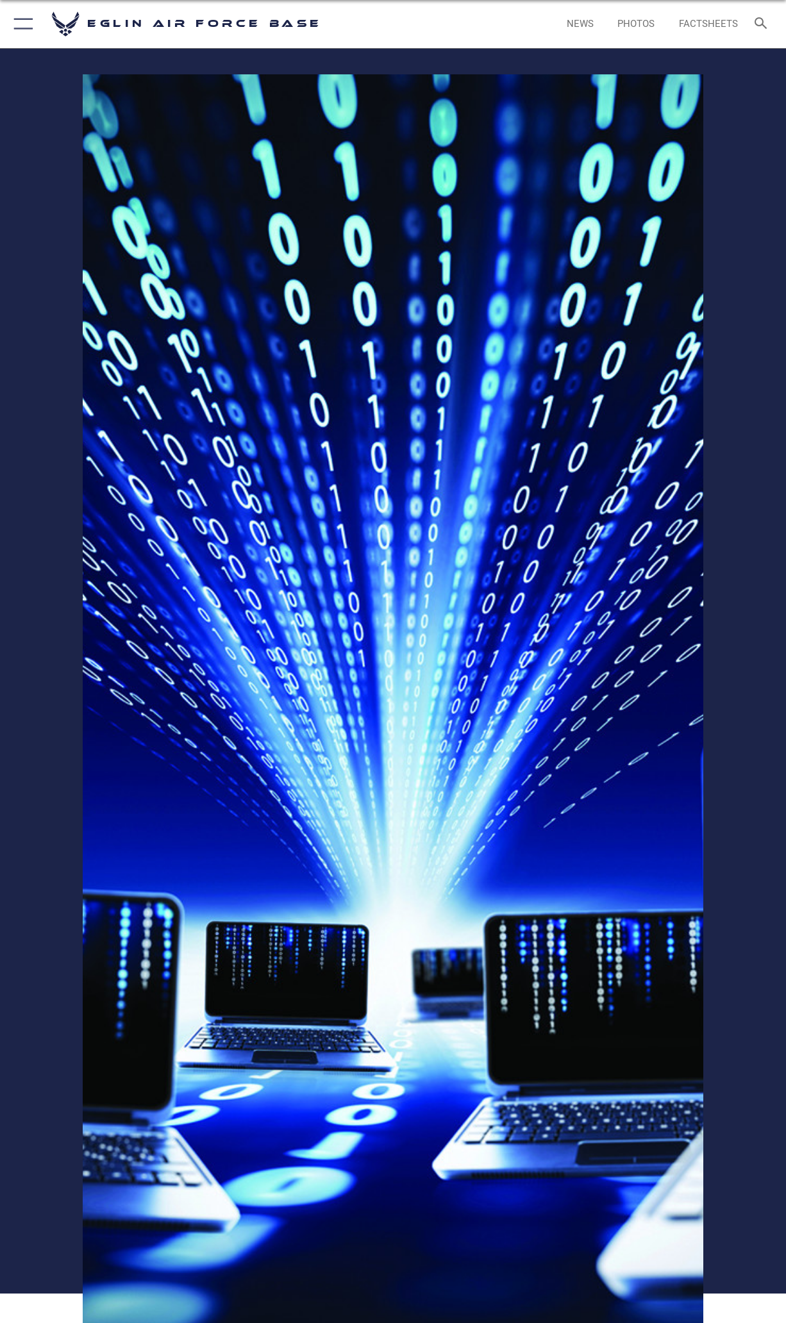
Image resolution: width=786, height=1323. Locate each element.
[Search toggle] (763, 24)
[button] (21, 24)
